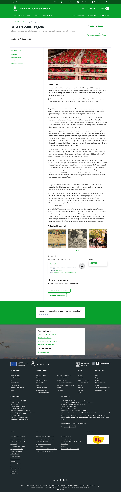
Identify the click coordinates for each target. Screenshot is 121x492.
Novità (17, 22)
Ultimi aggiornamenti (15, 469)
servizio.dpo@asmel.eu (70, 425)
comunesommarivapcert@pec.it (22, 410)
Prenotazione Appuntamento (17, 446)
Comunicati (81, 390)
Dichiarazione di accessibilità (17, 439)
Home (12, 22)
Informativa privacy (15, 459)
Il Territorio (98, 380)
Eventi (97, 375)
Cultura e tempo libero (41, 390)
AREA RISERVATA (59, 490)
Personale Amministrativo (17, 388)
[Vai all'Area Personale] (99, 2)
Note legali (13, 461)
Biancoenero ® (66, 488)
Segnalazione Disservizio (16, 449)
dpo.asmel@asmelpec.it (70, 427)
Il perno (80, 385)
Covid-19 (80, 388)
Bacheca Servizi (14, 454)
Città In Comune (93, 485)
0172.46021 (59, 270)
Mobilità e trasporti (62, 380)
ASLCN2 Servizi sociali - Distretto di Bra (71, 441)
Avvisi (79, 393)
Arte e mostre (82, 378)
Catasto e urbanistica (41, 388)
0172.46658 (16, 404)
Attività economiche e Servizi (102, 388)
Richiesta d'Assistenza (16, 451)
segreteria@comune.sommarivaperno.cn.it (65, 272)
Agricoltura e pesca (41, 375)
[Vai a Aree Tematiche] (82, 2)
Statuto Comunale (15, 456)
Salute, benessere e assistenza (65, 383)
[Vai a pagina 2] (78, 250)
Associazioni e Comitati (101, 390)
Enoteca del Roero (66, 436)
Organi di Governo (15, 375)
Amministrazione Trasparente (17, 436)
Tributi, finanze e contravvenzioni (65, 385)
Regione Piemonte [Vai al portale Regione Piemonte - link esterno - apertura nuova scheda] (16, 2)
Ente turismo (39, 446)
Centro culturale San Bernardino (44, 451)
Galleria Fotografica (100, 383)
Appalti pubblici (40, 383)
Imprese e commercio (62, 378)
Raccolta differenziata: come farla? (70, 449)
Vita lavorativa (60, 390)
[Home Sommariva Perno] (31, 8)
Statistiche (13, 471)
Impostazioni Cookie (15, 464)
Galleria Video (98, 385)
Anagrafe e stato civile (41, 380)
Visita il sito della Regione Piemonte (45, 436)
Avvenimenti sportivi (83, 383)
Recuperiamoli (64, 446)
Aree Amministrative (15, 378)
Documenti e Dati (14, 383)
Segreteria (53, 264)
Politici (12, 390)
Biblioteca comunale (83, 380)
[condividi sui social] (91, 26)
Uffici (11, 380)
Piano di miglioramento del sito (18, 441)
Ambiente (38, 378)
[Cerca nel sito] (107, 8)
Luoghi (97, 378)
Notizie (22, 22)
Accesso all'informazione (78, 15)
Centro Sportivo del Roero (42, 441)
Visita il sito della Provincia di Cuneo (45, 439)
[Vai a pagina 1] (76, 250)
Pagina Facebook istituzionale (43, 444)
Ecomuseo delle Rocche (67, 439)
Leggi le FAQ (13, 444)
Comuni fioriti (64, 444)
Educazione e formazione (42, 393)
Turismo (59, 388)
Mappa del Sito (14, 474)
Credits (12, 466)
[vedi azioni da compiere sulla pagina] (99, 26)
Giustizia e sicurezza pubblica (64, 375)
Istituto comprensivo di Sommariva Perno (46, 449)
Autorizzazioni (39, 385)
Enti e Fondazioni (14, 385)
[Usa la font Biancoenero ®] (67, 2)
